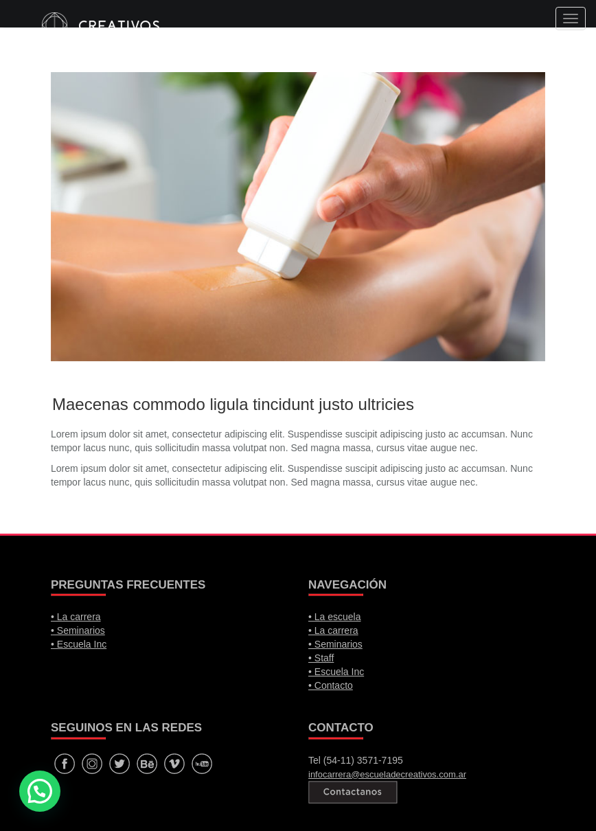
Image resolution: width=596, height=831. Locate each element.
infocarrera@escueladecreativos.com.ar (387, 774)
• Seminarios (78, 630)
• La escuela (334, 616)
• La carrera (76, 616)
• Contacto (330, 685)
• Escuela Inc (78, 644)
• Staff (321, 657)
